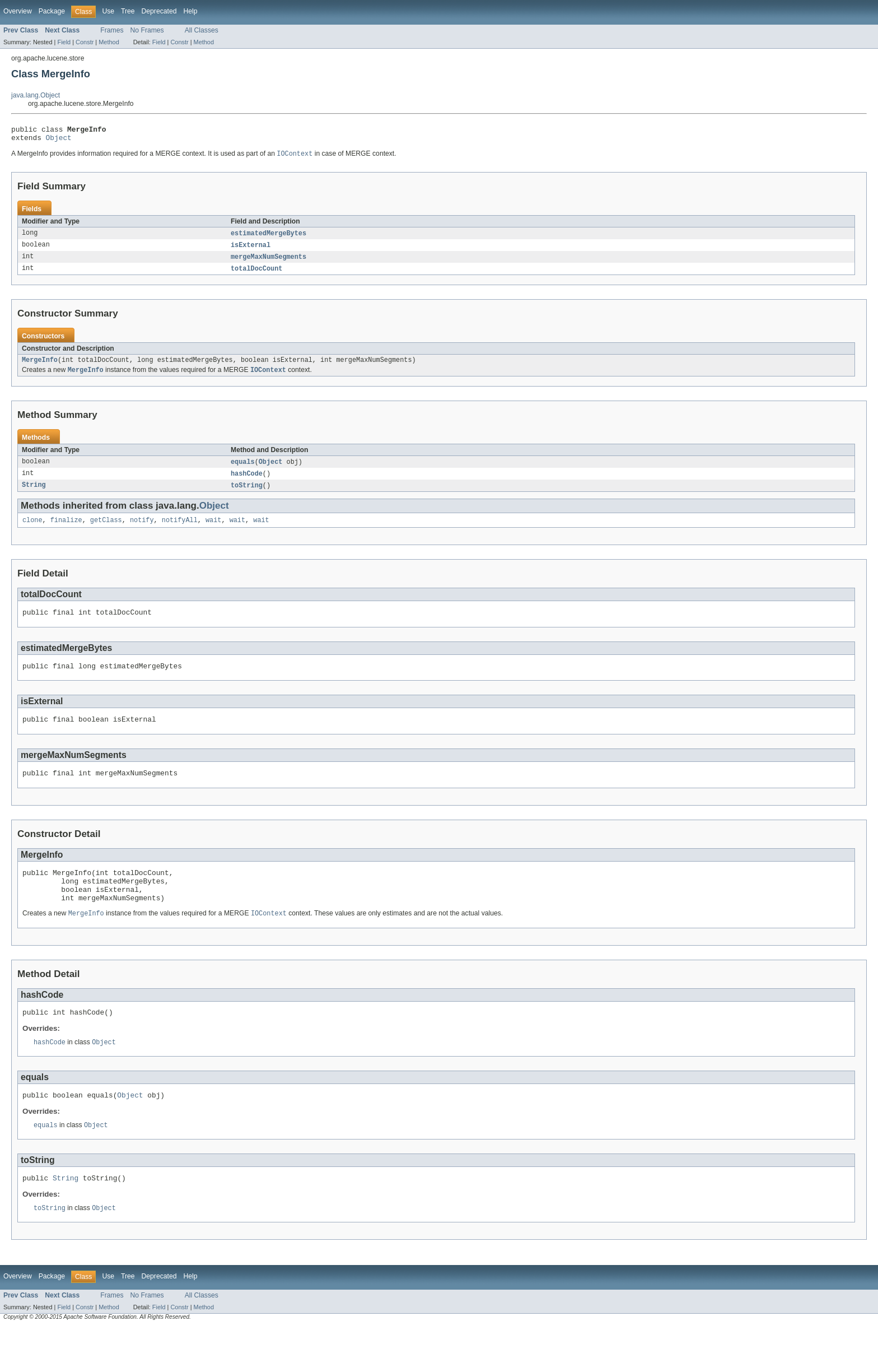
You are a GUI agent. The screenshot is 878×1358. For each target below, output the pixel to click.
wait (213, 530)
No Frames (147, 30)
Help (190, 11)
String (34, 494)
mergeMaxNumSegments (268, 262)
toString (247, 494)
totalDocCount (256, 274)
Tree (128, 11)
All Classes (201, 30)
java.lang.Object (35, 95)
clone (32, 530)
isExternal (250, 249)
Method (109, 42)
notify (142, 530)
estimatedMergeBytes (268, 237)
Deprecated (159, 11)
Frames (111, 30)
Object (59, 141)
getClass (106, 530)
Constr (85, 42)
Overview (17, 11)
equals (243, 470)
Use (108, 11)
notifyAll (180, 530)
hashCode (247, 482)
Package (52, 11)
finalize (66, 530)
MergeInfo (40, 366)
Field (64, 42)
